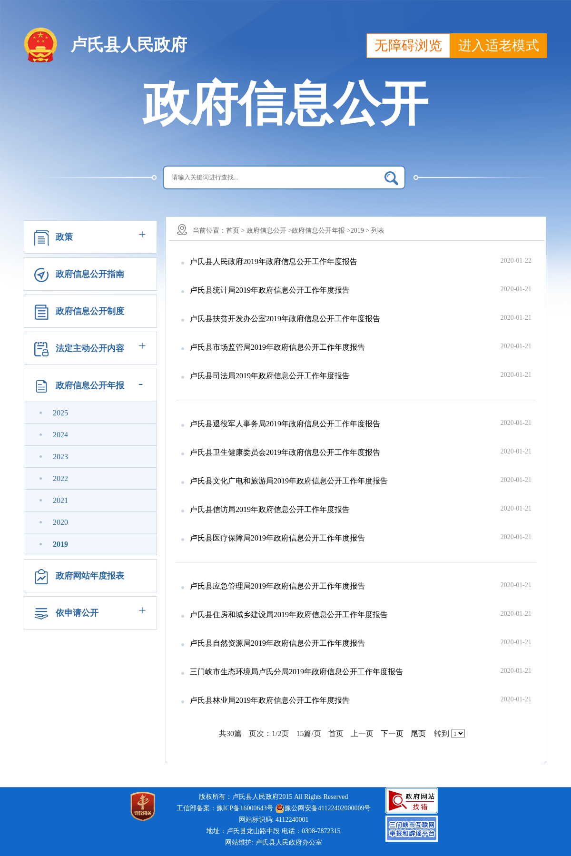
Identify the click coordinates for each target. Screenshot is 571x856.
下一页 (392, 733)
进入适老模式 (498, 45)
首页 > (235, 230)
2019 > (360, 230)
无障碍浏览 (408, 45)
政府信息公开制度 (90, 311)
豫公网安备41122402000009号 (323, 808)
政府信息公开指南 (90, 274)
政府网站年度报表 (90, 576)
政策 (64, 237)
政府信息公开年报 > (321, 230)
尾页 (418, 733)
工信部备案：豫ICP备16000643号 (225, 808)
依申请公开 (77, 613)
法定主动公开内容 (90, 348)
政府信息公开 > (269, 230)
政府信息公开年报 (90, 385)
